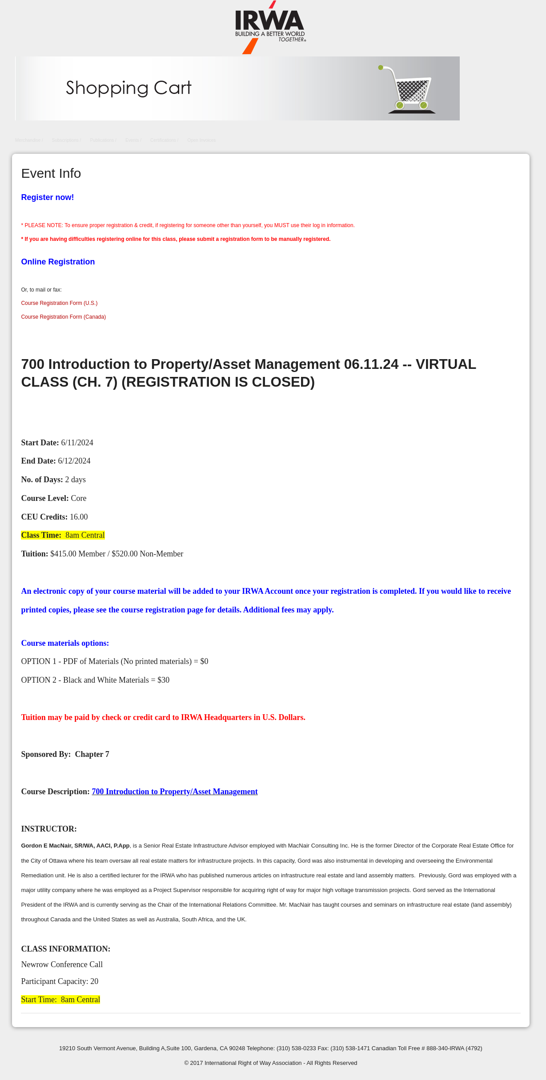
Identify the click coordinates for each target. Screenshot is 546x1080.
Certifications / (164, 140)
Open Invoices (201, 140)
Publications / (103, 140)
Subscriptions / (66, 140)
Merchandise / (29, 140)
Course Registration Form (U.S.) (59, 303)
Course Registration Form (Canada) (63, 317)
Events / (133, 140)
